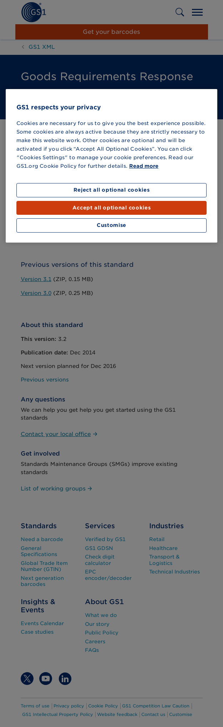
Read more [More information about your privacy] (143, 166)
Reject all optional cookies (112, 190)
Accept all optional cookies (111, 208)
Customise (111, 225)
